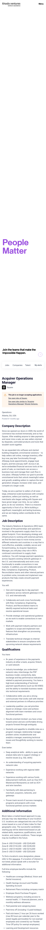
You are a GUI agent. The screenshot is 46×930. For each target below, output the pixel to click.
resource (16, 859)
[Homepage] (11, 3)
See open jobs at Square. (17, 398)
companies (18, 365)
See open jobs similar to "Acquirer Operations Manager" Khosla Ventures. (23, 403)
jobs (7, 365)
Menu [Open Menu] (41, 3)
